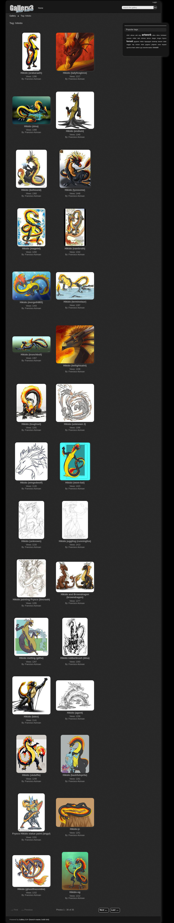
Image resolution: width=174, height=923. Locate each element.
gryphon (136, 41)
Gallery (13, 16)
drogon (159, 38)
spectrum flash (130, 47)
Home (40, 8)
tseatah (155, 47)
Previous (27, 910)
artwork (146, 34)
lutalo (164, 41)
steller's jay (139, 47)
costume (128, 38)
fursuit (129, 41)
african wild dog (135, 35)
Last (115, 910)
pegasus (147, 44)
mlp (133, 44)
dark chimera (141, 38)
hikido (142, 41)
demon (149, 38)
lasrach (160, 41)
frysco (164, 38)
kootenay (154, 41)
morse (138, 44)
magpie (128, 44)
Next (104, 910)
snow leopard (162, 44)
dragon (154, 38)
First (14, 910)
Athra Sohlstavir (161, 35)
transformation (147, 47)
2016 (127, 35)
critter (134, 38)
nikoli (142, 44)
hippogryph (147, 41)
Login (155, 2)
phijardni (154, 44)
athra (154, 35)
